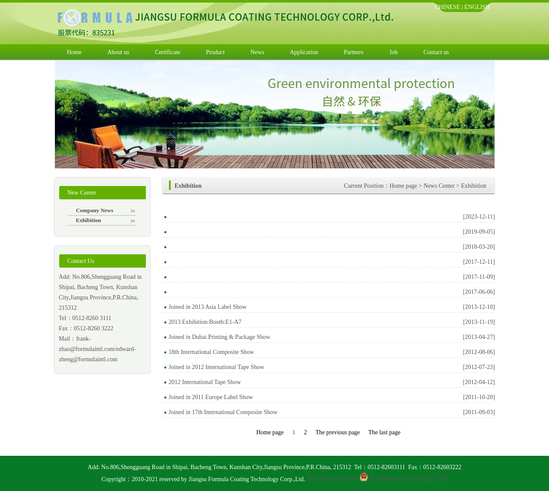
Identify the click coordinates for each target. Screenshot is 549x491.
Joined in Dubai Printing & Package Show (219, 337)
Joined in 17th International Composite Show (223, 412)
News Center (439, 186)
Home (74, 52)
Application (304, 52)
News (257, 52)
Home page (403, 186)
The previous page (338, 432)
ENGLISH (477, 7)
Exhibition (105, 220)
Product (215, 52)
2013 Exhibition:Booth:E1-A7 (205, 322)
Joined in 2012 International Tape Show (216, 367)
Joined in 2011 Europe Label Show (211, 397)
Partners (354, 52)
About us (118, 52)
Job (393, 52)
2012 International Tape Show (205, 382)
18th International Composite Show (211, 352)
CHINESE (447, 7)
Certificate (167, 52)
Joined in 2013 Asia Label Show (208, 307)
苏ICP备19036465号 (332, 479)
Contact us (436, 52)
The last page (384, 432)
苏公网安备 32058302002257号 (408, 479)
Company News (105, 210)
